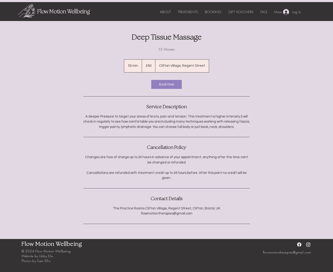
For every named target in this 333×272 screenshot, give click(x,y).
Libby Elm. (46, 256)
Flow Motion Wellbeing (63, 12)
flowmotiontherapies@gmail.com (287, 252)
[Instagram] (308, 244)
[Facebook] (299, 244)
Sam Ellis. (44, 261)
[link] (166, 84)
